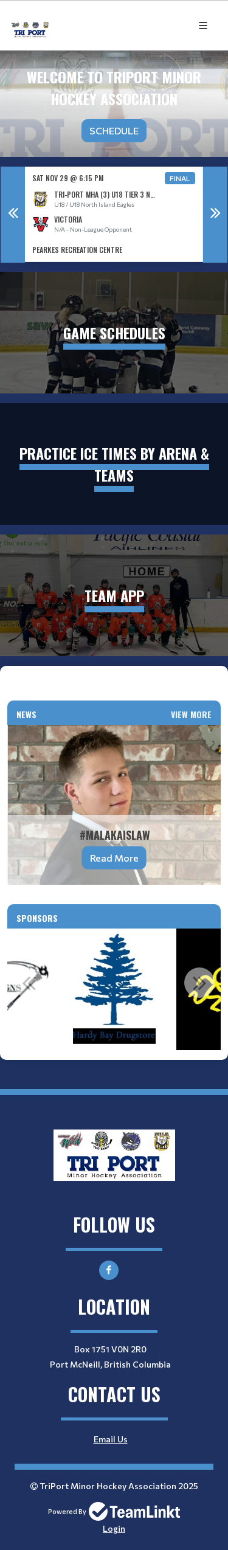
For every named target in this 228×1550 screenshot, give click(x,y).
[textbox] (114, 683)
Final (180, 178)
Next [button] (215, 215)
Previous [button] (13, 215)
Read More (114, 857)
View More (191, 714)
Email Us (111, 1439)
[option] (114, 214)
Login (114, 1528)
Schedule (114, 130)
